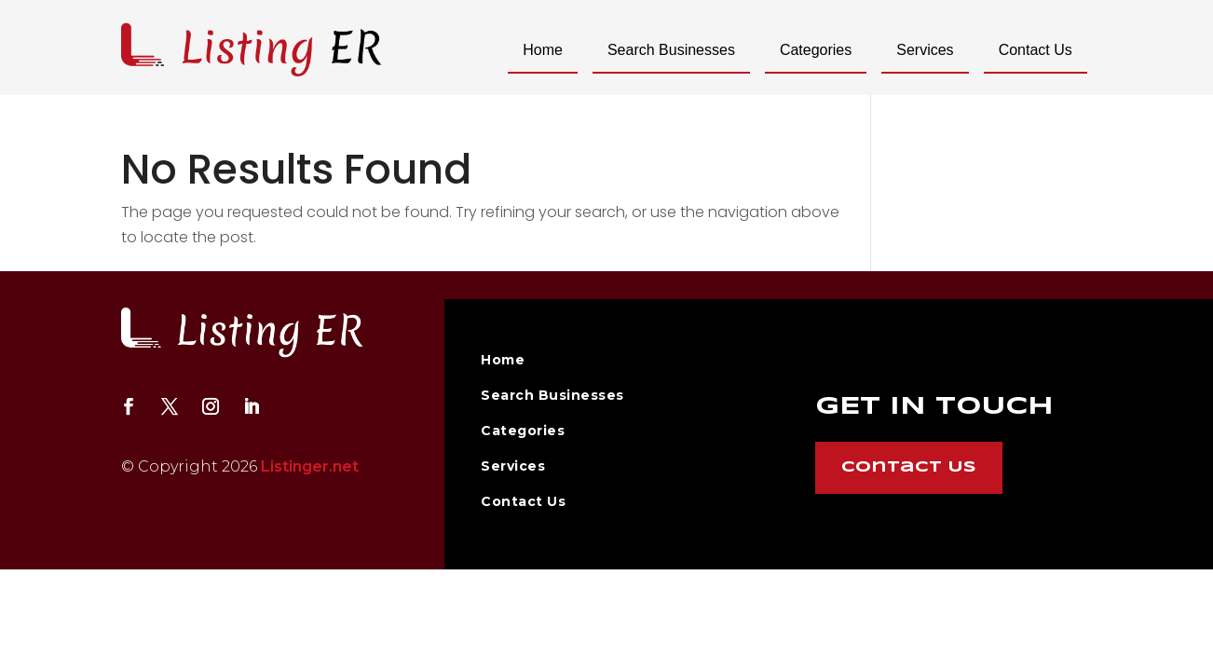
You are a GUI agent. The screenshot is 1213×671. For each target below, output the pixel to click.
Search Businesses (671, 50)
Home (543, 50)
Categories (816, 50)
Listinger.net (310, 466)
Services (924, 50)
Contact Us (1035, 50)
